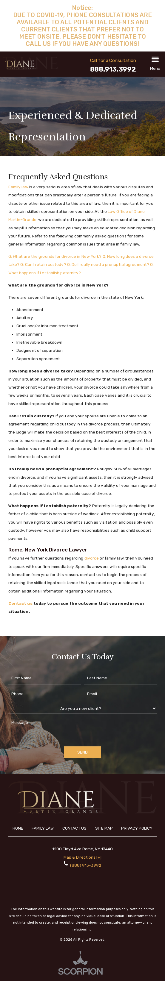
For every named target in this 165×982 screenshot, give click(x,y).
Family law (18, 186)
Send (82, 752)
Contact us (20, 603)
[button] (155, 64)
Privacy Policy (136, 828)
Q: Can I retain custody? (43, 264)
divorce (91, 558)
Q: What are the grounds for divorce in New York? (55, 256)
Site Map (104, 828)
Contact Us (74, 828)
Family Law (43, 828)
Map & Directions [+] (82, 857)
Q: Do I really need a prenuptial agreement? (108, 264)
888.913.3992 (113, 69)
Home (18, 828)
